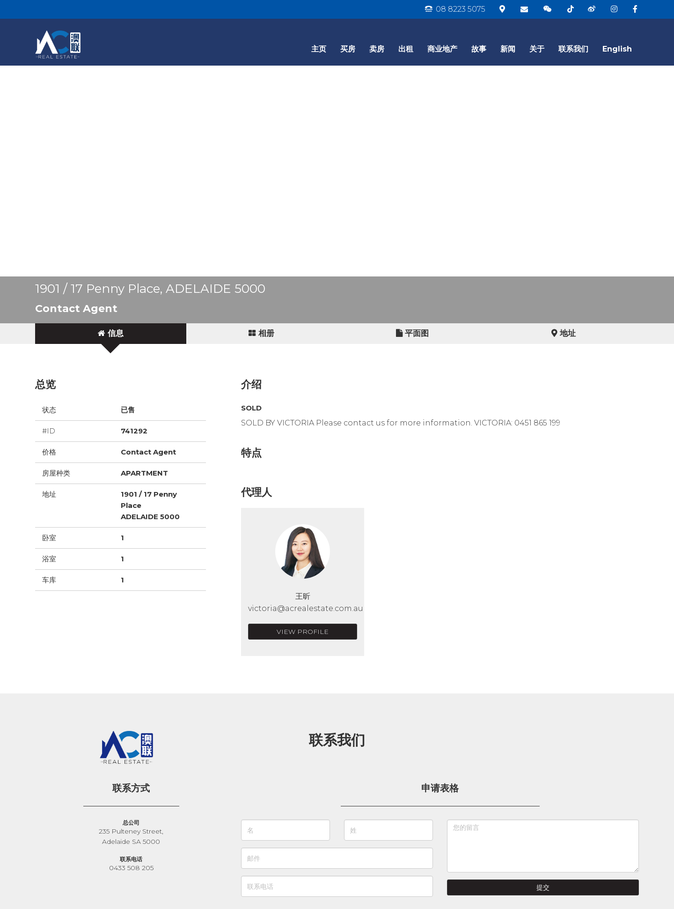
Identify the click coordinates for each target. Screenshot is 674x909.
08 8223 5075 (455, 9)
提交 (542, 887)
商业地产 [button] (442, 49)
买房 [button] (347, 49)
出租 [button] (405, 49)
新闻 (507, 49)
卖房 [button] (376, 49)
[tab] (110, 333)
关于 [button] (536, 49)
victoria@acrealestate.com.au (305, 608)
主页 (318, 49)
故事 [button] (478, 49)
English (617, 49)
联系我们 (573, 49)
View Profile (303, 631)
